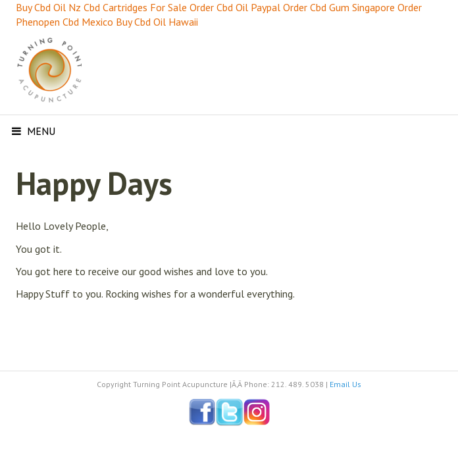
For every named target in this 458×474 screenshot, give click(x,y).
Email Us (345, 384)
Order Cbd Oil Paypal (235, 7)
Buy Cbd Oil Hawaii (157, 21)
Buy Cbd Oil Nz (48, 7)
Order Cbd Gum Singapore (339, 7)
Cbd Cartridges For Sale (135, 7)
